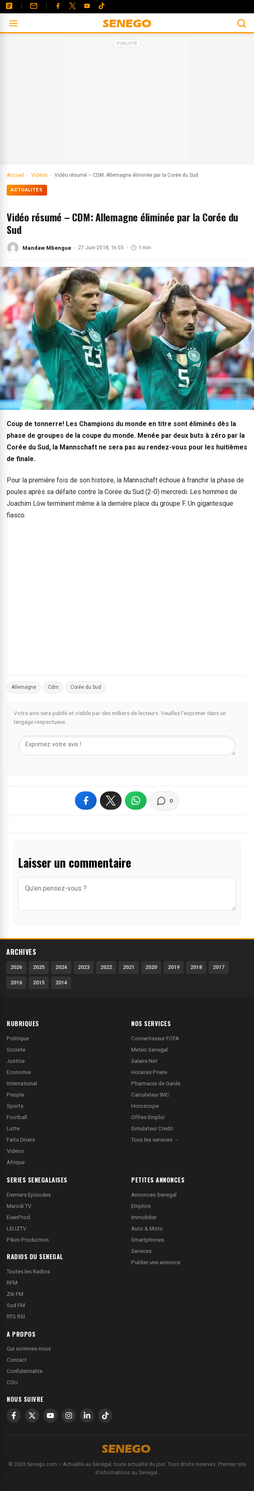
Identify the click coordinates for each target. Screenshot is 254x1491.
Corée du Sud (85, 687)
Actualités (27, 190)
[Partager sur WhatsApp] (136, 800)
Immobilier (144, 1217)
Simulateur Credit (152, 1128)
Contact (17, 1360)
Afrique (16, 1162)
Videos (15, 1151)
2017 (218, 967)
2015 (39, 982)
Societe (16, 1050)
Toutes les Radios (28, 1271)
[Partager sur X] (111, 800)
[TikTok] (105, 1415)
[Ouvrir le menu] (13, 23)
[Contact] (34, 6)
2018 (196, 967)
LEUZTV (16, 1228)
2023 (84, 967)
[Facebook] (58, 6)
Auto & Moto (147, 1228)
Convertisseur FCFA (155, 1038)
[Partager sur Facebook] (86, 800)
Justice (16, 1061)
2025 (39, 967)
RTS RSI (16, 1316)
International (22, 1083)
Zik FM (15, 1294)
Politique (18, 1038)
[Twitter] (72, 6)
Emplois (141, 1206)
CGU (12, 1382)
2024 (61, 967)
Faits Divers (21, 1140)
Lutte (13, 1128)
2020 (151, 967)
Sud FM (16, 1305)
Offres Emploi (147, 1117)
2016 (16, 982)
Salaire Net (144, 1061)
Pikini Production (28, 1240)
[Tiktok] (101, 6)
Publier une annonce (155, 1262)
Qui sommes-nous (29, 1348)
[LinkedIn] (87, 1415)
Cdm (53, 687)
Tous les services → (155, 1140)
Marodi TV (19, 1206)
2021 (128, 967)
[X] (32, 1415)
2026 (16, 967)
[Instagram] (69, 1415)
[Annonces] (9, 6)
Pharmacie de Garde (155, 1083)
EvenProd (18, 1217)
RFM (12, 1283)
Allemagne (23, 687)
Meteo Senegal (149, 1050)
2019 (173, 967)
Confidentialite (24, 1371)
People (15, 1095)
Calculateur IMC (150, 1095)
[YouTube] (87, 6)
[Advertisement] (127, 102)
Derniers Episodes (29, 1195)
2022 (106, 967)
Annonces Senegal (154, 1195)
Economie (19, 1072)
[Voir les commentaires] (164, 801)
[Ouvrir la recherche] (241, 23)
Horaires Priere (149, 1072)
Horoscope (145, 1106)
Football (17, 1117)
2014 (61, 982)
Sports (15, 1106)
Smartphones (147, 1240)
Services (141, 1251)
